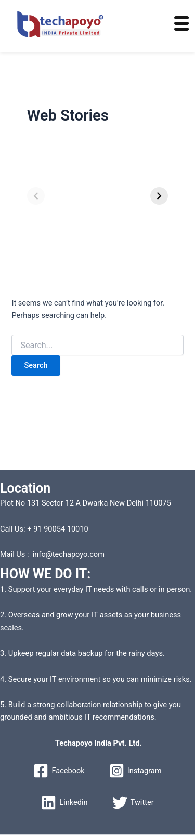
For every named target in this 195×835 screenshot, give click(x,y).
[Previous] (36, 196)
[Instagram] (135, 771)
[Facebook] (59, 771)
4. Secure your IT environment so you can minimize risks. (96, 679)
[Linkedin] (64, 802)
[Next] (159, 196)
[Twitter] (133, 802)
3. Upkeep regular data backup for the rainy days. (82, 653)
